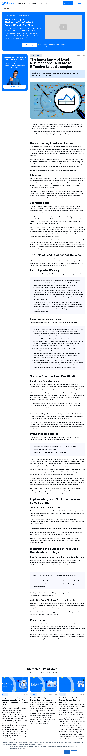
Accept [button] (67, 752)
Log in (80, 3)
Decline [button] (74, 752)
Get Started (68, 3)
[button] (21, 3)
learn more (14, 86)
